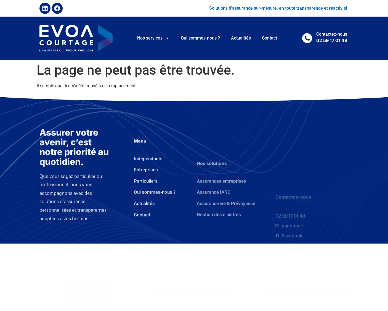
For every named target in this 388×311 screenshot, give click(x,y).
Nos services (153, 38)
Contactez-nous (331, 34)
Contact (269, 38)
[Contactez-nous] (307, 38)
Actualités (241, 38)
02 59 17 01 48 (290, 240)
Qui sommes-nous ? (200, 38)
